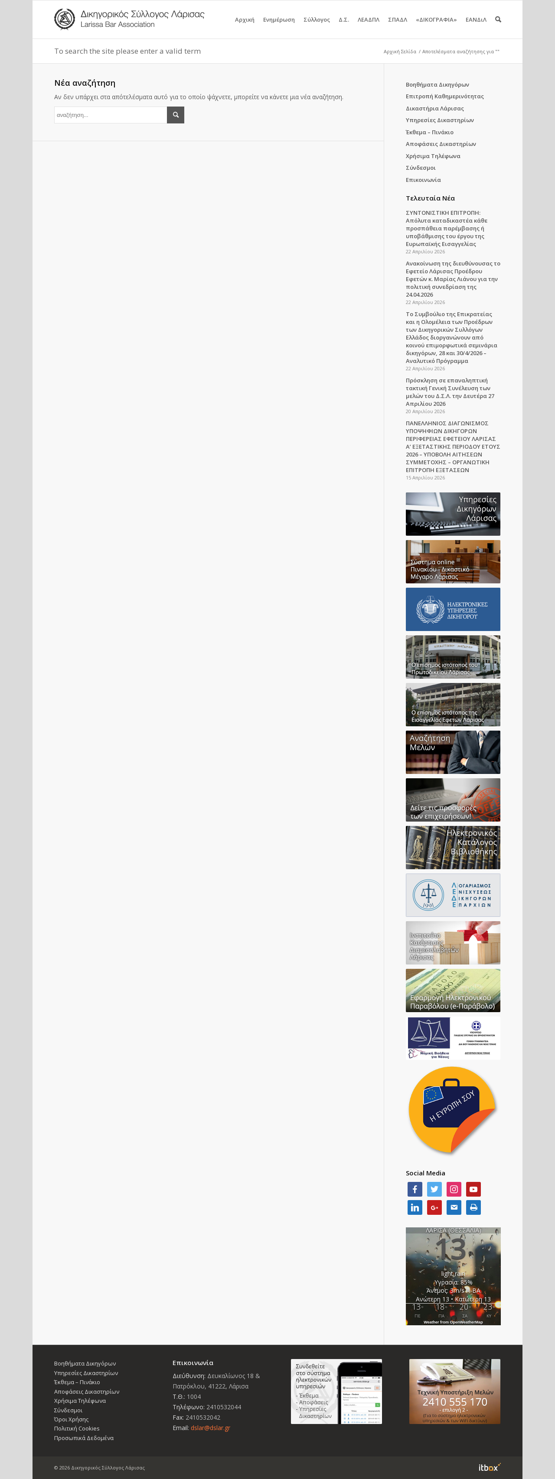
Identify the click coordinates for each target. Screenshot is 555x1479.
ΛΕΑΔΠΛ (368, 27)
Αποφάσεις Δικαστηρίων (441, 144)
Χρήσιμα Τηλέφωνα (433, 156)
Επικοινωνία (423, 180)
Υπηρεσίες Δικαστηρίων (440, 120)
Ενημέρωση (279, 27)
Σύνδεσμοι (421, 168)
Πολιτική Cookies (77, 1428)
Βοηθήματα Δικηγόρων (437, 84)
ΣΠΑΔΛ (397, 27)
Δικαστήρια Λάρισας (435, 108)
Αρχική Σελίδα (400, 51)
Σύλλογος (316, 27)
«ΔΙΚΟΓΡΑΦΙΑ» (436, 27)
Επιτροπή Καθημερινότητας (445, 96)
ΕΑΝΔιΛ (476, 27)
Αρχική (245, 27)
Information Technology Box (490, 1467)
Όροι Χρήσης (71, 1419)
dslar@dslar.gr (210, 1428)
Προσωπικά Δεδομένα (84, 1438)
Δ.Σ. (343, 27)
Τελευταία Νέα (430, 198)
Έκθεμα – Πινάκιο (430, 132)
